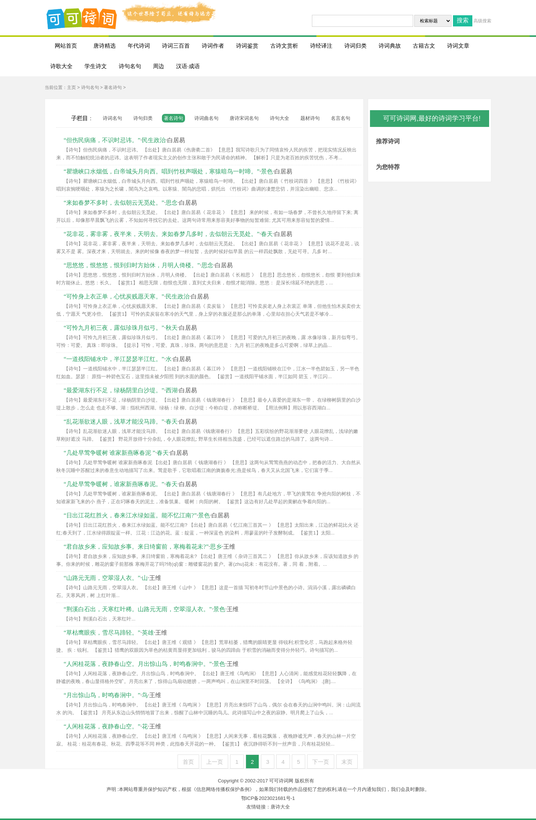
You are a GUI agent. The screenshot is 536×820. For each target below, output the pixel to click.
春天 (267, 234)
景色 (267, 171)
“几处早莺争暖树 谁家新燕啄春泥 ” (109, 453)
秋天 (172, 328)
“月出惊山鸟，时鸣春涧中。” (102, 695)
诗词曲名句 (206, 118)
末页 (346, 762)
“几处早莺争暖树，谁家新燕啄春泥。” (114, 484)
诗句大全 (279, 118)
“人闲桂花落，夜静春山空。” (102, 726)
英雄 (148, 632)
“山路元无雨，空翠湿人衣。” (102, 578)
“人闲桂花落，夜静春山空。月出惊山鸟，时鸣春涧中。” (138, 664)
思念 (172, 203)
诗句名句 (90, 87)
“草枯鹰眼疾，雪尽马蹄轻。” (102, 632)
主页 (71, 87)
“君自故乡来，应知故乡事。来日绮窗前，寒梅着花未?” (136, 546)
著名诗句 (113, 87)
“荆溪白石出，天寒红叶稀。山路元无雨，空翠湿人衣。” (138, 609)
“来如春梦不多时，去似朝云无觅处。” (114, 203)
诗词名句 (112, 118)
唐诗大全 (280, 807)
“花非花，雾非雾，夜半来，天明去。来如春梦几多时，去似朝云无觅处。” (161, 234)
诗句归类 (143, 118)
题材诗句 (310, 118)
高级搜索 (482, 20)
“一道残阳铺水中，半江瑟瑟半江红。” (114, 359)
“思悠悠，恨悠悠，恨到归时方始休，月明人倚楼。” (132, 265)
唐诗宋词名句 (244, 118)
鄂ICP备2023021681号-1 (268, 798)
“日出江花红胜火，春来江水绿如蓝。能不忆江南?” (130, 515)
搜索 (463, 20)
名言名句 (340, 118)
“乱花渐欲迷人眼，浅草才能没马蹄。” (114, 421)
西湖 (172, 390)
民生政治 (154, 140)
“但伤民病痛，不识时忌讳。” (102, 140)
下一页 (320, 762)
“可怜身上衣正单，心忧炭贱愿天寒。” (114, 296)
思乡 (216, 546)
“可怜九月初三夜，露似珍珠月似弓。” (114, 328)
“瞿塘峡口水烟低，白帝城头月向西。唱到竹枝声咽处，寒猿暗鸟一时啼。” (161, 171)
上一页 (214, 762)
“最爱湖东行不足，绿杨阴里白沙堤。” (114, 390)
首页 (188, 762)
